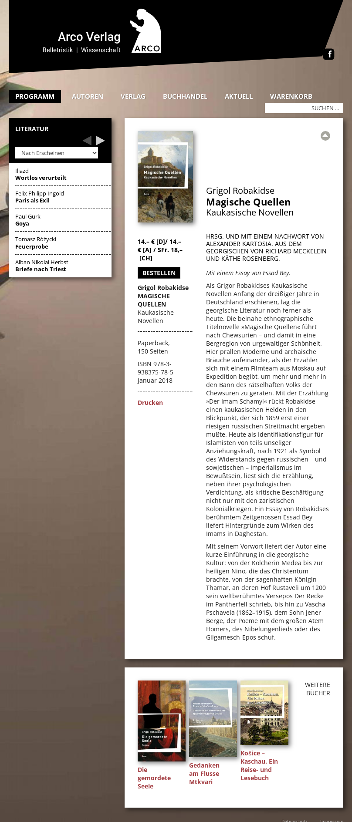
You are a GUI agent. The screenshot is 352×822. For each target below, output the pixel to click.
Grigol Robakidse (240, 190)
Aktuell (239, 96)
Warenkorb (291, 96)
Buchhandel (185, 96)
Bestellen (159, 273)
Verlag (133, 96)
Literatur (31, 129)
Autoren (87, 96)
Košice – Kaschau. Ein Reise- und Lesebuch (259, 765)
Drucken (150, 402)
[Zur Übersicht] (325, 136)
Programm (34, 96)
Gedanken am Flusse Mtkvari (204, 773)
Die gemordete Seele (154, 777)
